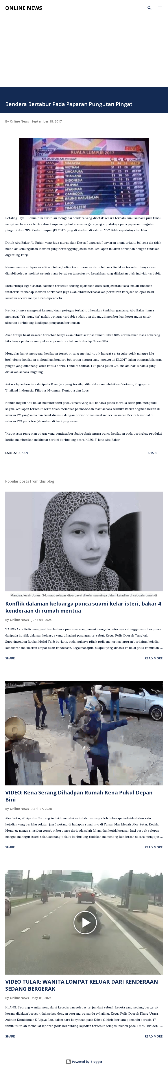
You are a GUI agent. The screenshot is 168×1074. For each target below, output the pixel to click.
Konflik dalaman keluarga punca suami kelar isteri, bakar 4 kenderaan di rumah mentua (83, 607)
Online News (23, 7)
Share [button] (152, 453)
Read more (154, 658)
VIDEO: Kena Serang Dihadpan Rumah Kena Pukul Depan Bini (79, 796)
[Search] (149, 8)
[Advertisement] (84, 53)
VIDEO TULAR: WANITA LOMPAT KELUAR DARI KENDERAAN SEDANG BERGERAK (81, 985)
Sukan (23, 453)
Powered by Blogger (84, 1061)
